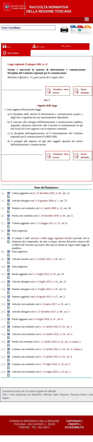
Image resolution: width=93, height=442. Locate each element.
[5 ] (3, 230)
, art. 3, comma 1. (72, 348)
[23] (3, 371)
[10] (3, 273)
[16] (3, 318)
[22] (3, 363)
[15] (3, 311)
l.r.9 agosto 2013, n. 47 (46, 303)
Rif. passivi (66, 53)
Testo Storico (11, 60)
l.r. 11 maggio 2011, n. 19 (47, 229)
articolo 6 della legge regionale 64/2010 (52, 244)
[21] (3, 356)
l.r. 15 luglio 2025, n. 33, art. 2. (55, 370)
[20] (3, 348)
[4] (2, 222)
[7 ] (3, 245)
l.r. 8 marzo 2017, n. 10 (51, 310)
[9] (2, 265)
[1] (2, 200)
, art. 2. (69, 340)
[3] (2, 215)
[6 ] (3, 237)
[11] (3, 281)
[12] (3, 288)
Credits (73, 430)
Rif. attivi (38, 53)
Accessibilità (74, 434)
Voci (6, 53)
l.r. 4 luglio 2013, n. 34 (44, 280)
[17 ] (3, 326)
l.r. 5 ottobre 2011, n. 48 (45, 265)
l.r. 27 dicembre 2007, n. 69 (47, 199)
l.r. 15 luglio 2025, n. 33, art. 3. (55, 378)
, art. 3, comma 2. (74, 355)
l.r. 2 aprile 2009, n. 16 (51, 214)
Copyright (73, 427)
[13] (3, 296)
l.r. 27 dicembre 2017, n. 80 (48, 318)
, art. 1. (68, 333)
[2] (2, 207)
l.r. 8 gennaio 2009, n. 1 (46, 207)
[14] (3, 303)
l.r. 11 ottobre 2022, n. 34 (52, 333)
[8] (2, 258)
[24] (3, 378)
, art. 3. (66, 318)
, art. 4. (68, 363)
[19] (3, 341)
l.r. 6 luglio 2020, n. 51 (44, 325)
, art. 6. (59, 325)
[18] (3, 333)
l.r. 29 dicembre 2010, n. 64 (51, 222)
